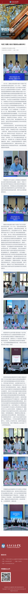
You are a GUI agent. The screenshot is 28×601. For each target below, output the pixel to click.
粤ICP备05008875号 (19, 587)
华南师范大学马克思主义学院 (8, 48)
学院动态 (9, 34)
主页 (3, 34)
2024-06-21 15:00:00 (6, 50)
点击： (15, 50)
